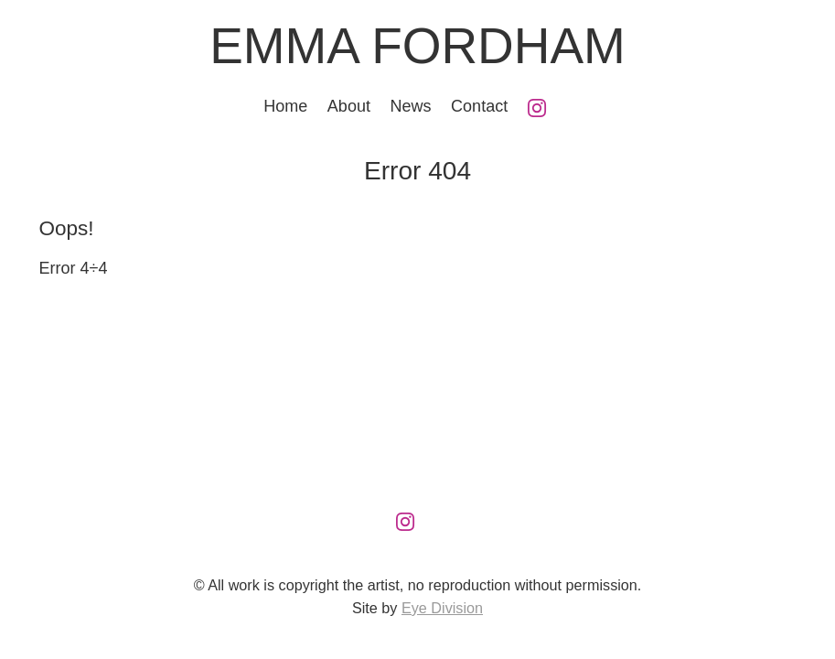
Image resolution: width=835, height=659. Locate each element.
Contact (479, 106)
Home (285, 106)
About (348, 106)
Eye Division (442, 608)
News (411, 106)
